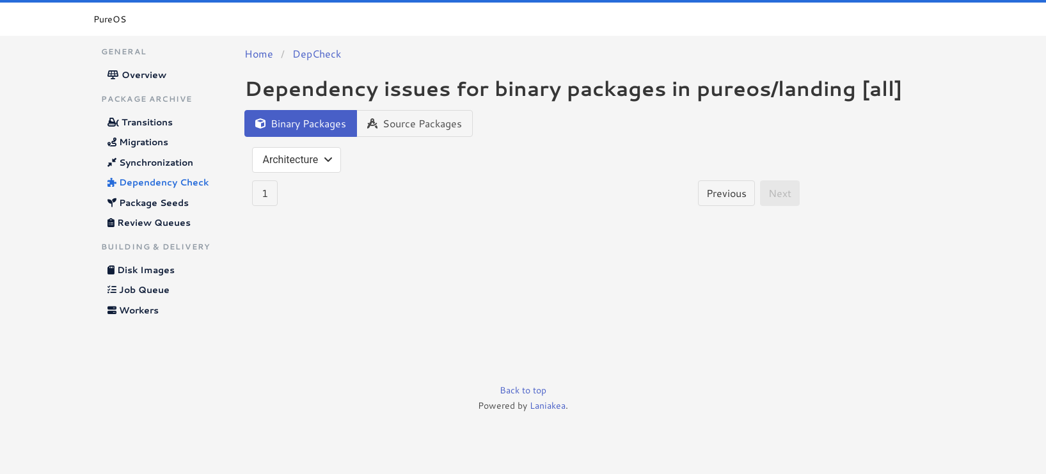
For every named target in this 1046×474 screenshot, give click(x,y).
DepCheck (316, 53)
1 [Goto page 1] (265, 193)
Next (779, 193)
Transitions (140, 122)
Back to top (523, 390)
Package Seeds (148, 202)
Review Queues (149, 222)
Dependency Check (158, 182)
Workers (133, 310)
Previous (726, 193)
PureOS (109, 19)
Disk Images (141, 270)
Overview (136, 74)
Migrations (137, 142)
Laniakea (548, 405)
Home (258, 53)
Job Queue (138, 289)
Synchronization (150, 162)
